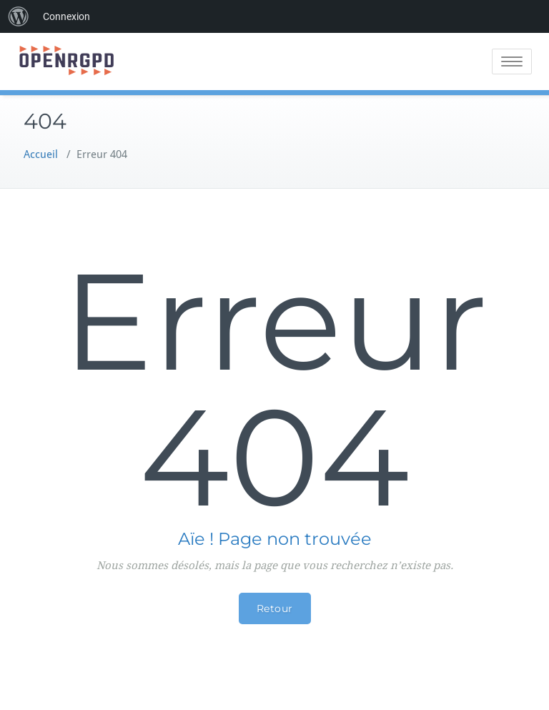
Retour (275, 608)
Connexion (66, 16)
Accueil (41, 154)
